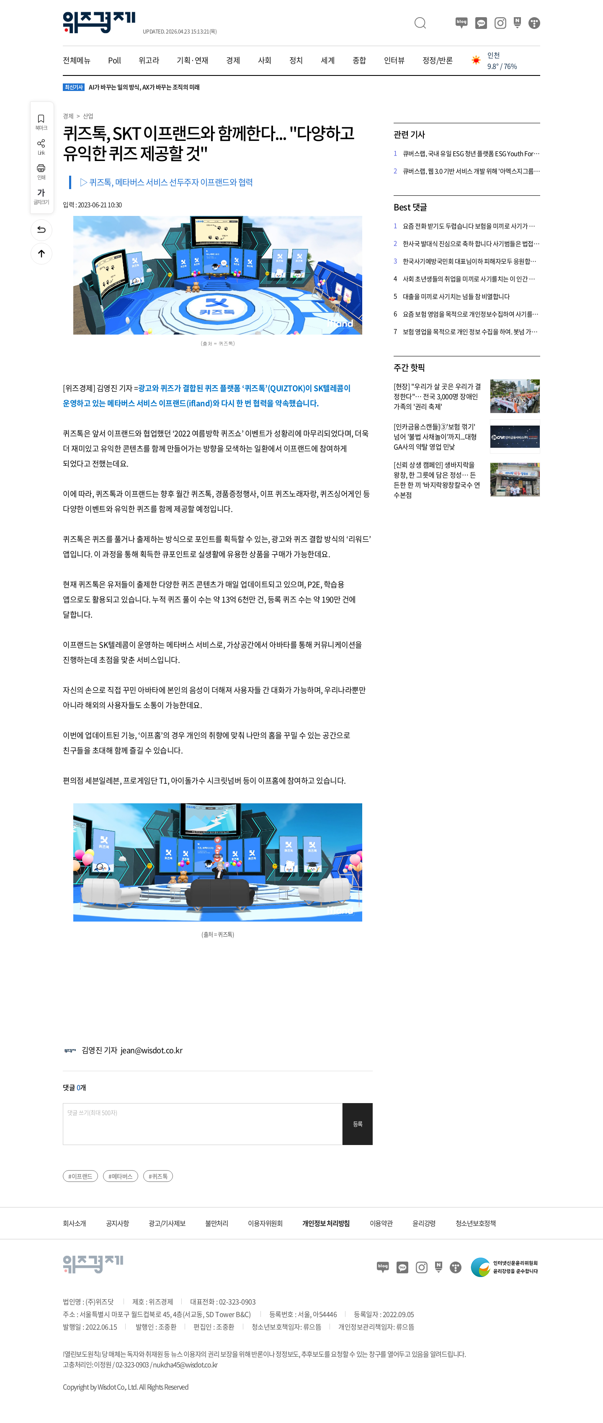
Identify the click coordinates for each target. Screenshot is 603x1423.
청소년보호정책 (476, 1223)
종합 (359, 60)
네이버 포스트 (517, 23)
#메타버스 (120, 1176)
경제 (233, 60)
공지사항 (117, 1223)
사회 (265, 60)
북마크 (41, 122)
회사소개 (74, 1223)
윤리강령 (424, 1223)
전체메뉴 (76, 60)
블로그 (462, 23)
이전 (41, 230)
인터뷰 (394, 60)
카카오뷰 (481, 23)
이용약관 (381, 1223)
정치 (296, 60)
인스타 (500, 23)
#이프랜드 (80, 1176)
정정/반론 (438, 60)
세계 (328, 60)
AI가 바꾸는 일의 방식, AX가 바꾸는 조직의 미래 (131, 87)
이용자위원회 (265, 1223)
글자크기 (41, 197)
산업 (88, 116)
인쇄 (41, 172)
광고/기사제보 (167, 1223)
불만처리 (216, 1223)
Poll (114, 60)
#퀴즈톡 (158, 1176)
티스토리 (534, 23)
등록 (358, 1124)
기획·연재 (193, 60)
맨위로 (41, 254)
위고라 (149, 60)
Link (41, 147)
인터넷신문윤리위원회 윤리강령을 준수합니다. (504, 1267)
